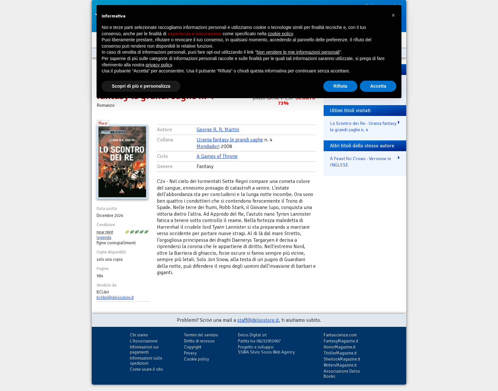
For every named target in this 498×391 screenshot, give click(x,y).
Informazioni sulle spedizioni (146, 360)
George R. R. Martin (218, 129)
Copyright (192, 347)
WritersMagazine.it (340, 365)
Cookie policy (196, 359)
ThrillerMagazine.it (340, 353)
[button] (393, 15)
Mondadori (208, 146)
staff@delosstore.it (258, 320)
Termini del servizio (201, 335)
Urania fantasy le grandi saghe (230, 140)
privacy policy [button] (159, 64)
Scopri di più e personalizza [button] (141, 86)
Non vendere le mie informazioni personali (297, 52)
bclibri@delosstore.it (115, 297)
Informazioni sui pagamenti (144, 349)
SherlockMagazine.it (342, 359)
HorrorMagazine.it (339, 347)
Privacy (190, 353)
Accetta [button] (378, 86)
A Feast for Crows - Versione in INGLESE (360, 162)
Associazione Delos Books (342, 373)
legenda (104, 237)
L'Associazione (144, 341)
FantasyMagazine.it (341, 341)
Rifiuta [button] (340, 86)
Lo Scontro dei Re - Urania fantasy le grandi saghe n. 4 (363, 126)
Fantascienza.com (340, 335)
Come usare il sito (146, 369)
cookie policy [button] (280, 33)
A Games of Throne (217, 156)
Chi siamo (139, 335)
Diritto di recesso (199, 341)
